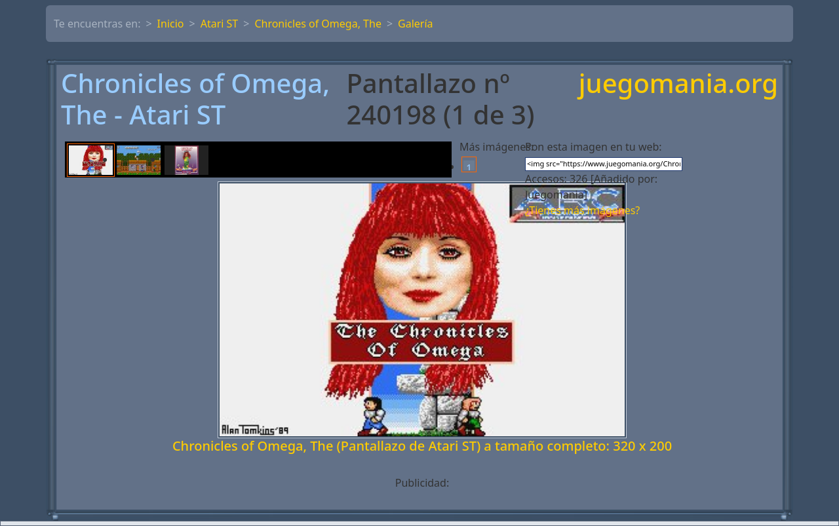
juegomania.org (678, 84)
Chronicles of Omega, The (317, 23)
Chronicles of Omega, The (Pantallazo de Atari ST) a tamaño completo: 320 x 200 (422, 446)
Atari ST (220, 23)
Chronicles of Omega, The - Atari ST (195, 98)
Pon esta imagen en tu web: (593, 147)
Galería (415, 23)
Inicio (170, 23)
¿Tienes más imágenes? (582, 210)
